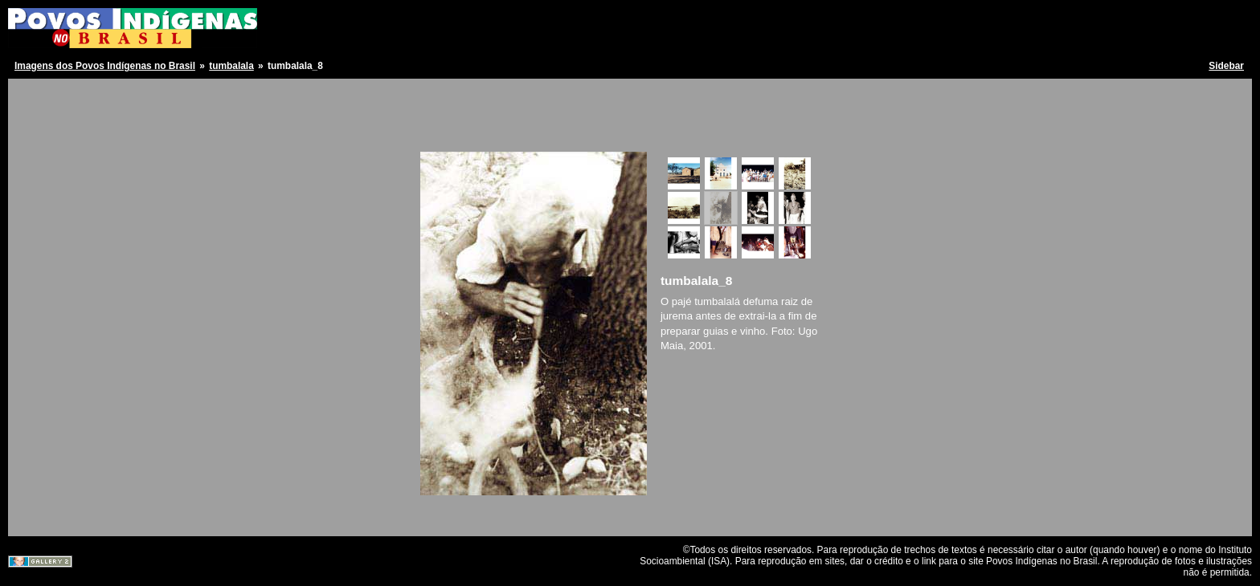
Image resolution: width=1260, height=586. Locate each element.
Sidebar (1226, 65)
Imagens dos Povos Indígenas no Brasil (104, 65)
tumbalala (231, 65)
